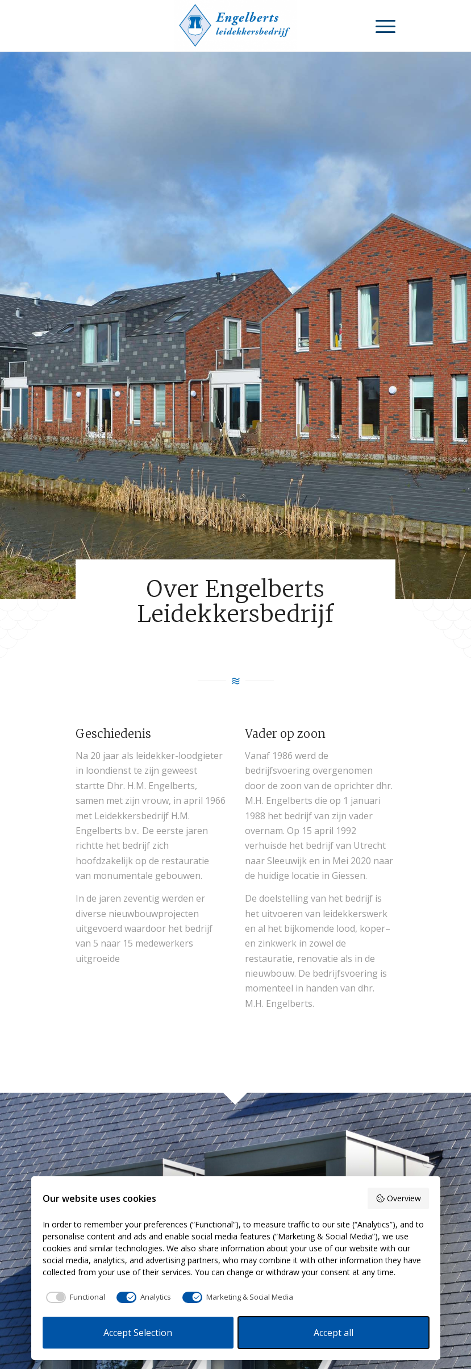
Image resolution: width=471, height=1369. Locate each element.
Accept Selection (137, 1332)
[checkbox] (74, 1297)
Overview (398, 1198)
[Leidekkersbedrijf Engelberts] (236, 25)
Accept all (333, 1332)
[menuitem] (379, 25)
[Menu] (379, 25)
